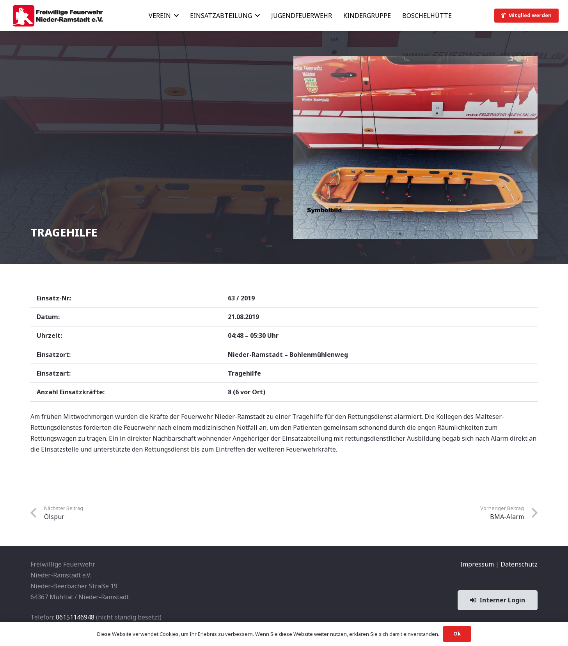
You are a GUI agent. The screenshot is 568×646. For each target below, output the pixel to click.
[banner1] (57, 15)
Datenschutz (519, 564)
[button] (175, 15)
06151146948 (75, 617)
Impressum (477, 564)
